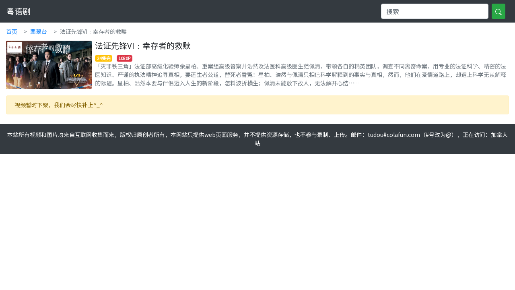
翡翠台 (38, 31)
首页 (11, 31)
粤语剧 (18, 11)
